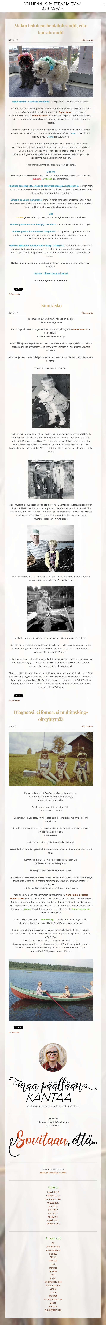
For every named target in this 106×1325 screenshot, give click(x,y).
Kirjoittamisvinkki (53, 1281)
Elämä (53, 1257)
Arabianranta (53, 1246)
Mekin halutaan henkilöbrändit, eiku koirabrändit (50, 28)
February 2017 (53, 1223)
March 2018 (53, 1192)
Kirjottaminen (53, 1285)
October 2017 (53, 1195)
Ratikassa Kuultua (53, 1299)
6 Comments (87, 39)
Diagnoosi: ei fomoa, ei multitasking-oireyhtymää (51, 715)
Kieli (53, 1274)
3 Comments (87, 313)
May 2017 (53, 1213)
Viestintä (53, 1306)
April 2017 (53, 1216)
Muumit (53, 1295)
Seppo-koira (65, 112)
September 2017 (53, 1199)
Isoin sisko (51, 305)
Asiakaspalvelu (53, 1250)
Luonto (53, 1292)
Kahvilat (53, 1271)
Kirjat (53, 1278)
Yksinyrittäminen (53, 1309)
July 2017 (53, 1206)
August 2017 (53, 1202)
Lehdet (53, 1288)
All (53, 1243)
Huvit (53, 1264)
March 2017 (53, 1220)
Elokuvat (53, 1260)
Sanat (53, 1302)
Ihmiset (53, 1267)
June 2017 (53, 1209)
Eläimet (53, 1253)
